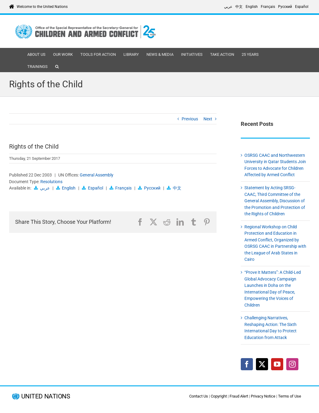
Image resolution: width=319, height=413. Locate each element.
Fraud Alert (239, 396)
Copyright (219, 396)
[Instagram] (292, 364)
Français (123, 188)
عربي (45, 188)
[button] (57, 66)
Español (95, 188)
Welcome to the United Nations (42, 7)
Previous (190, 118)
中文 (177, 188)
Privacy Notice (263, 396)
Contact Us (198, 396)
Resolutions (51, 181)
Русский (152, 188)
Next (207, 118)
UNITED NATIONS (45, 396)
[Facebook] (247, 364)
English (69, 188)
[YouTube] (277, 364)
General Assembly (96, 175)
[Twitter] (262, 364)
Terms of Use (289, 396)
